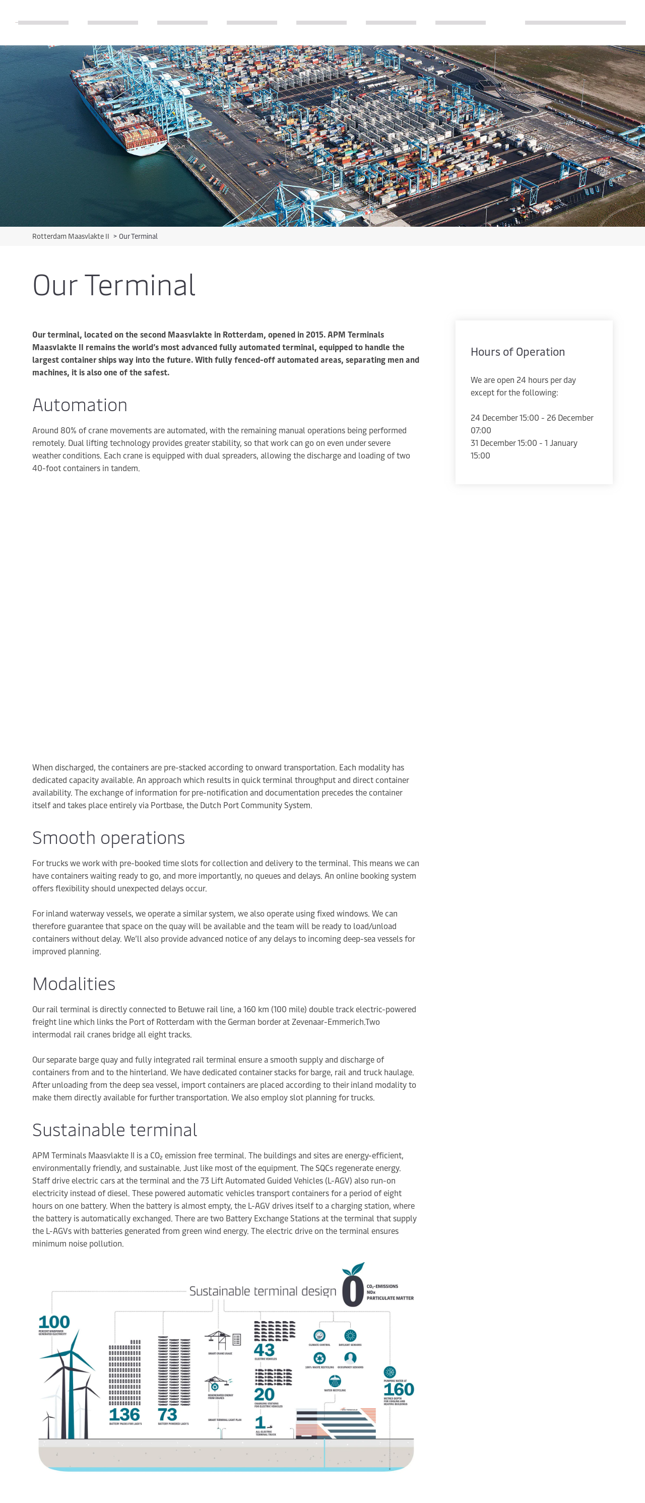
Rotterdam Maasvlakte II (71, 236)
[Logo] (16, 22)
